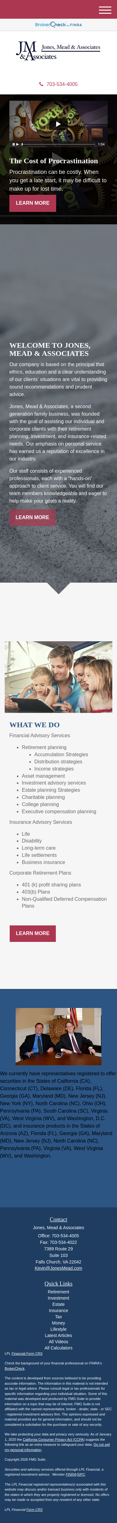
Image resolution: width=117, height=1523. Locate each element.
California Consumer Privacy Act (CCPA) (54, 1439)
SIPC (81, 1474)
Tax (58, 1316)
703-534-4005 (58, 84)
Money (58, 1322)
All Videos (58, 1341)
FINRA (71, 1474)
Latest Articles (58, 1335)
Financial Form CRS (27, 1353)
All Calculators (58, 1347)
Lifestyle (58, 1329)
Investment (58, 1298)
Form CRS (35, 1509)
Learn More (33, 203)
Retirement (58, 1291)
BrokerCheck (15, 1368)
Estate (58, 1304)
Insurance (58, 1310)
